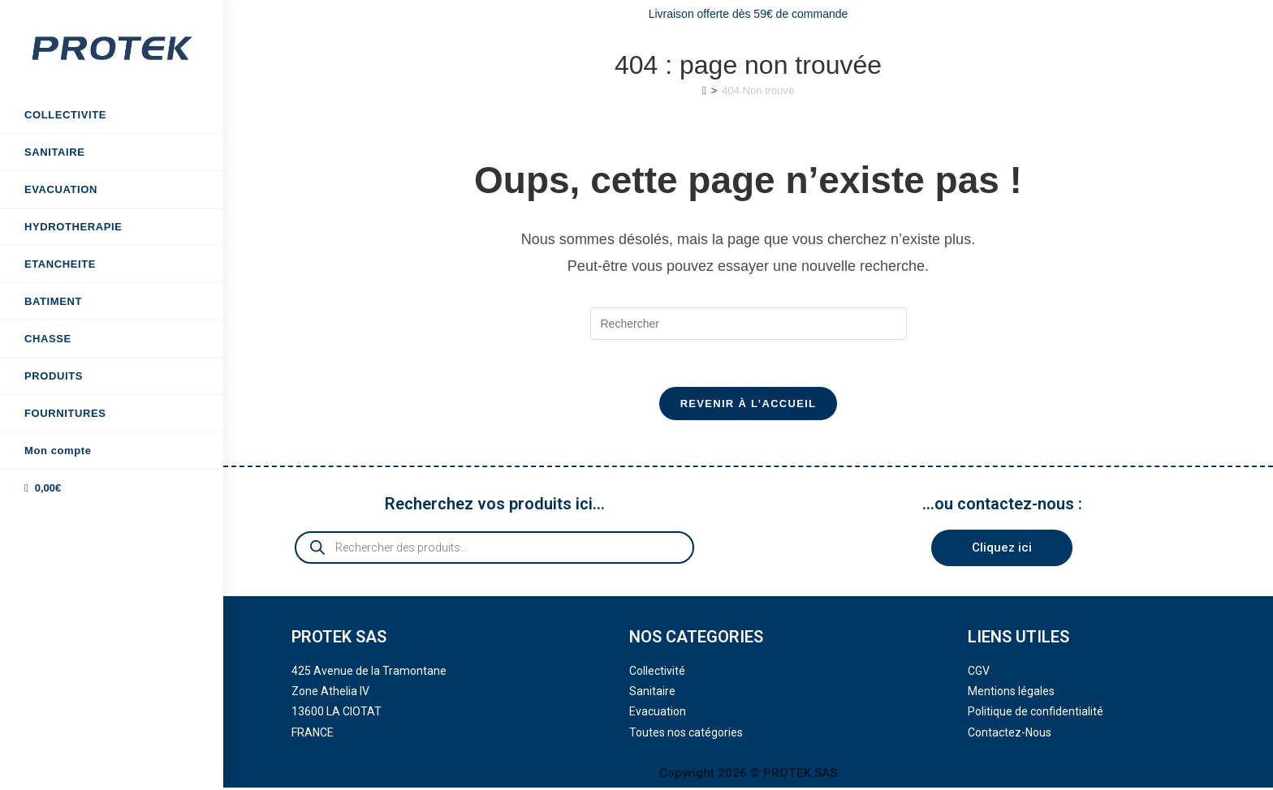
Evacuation (657, 714)
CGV (979, 673)
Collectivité (657, 673)
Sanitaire (652, 693)
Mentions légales (1011, 693)
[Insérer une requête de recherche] (748, 323)
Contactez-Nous (1009, 734)
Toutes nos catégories (686, 734)
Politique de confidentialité (1035, 714)
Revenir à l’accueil (748, 406)
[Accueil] (704, 90)
